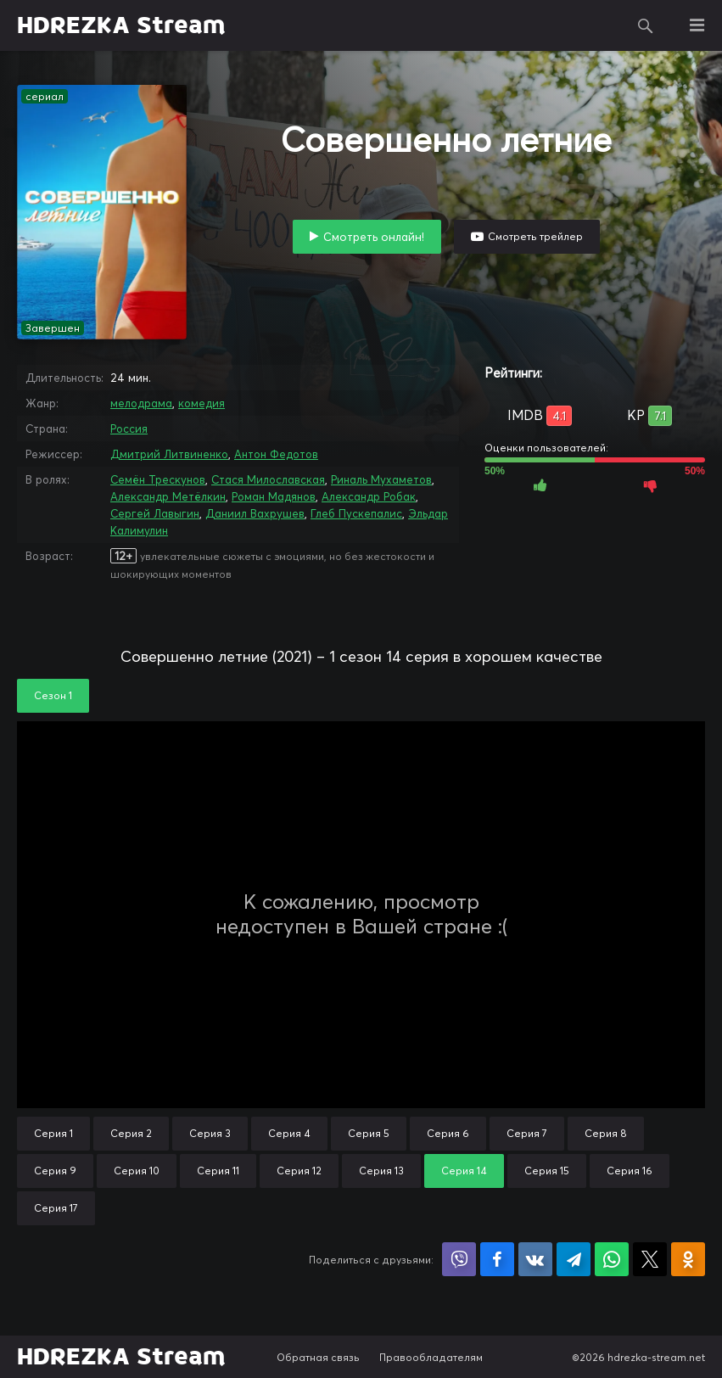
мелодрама (141, 403)
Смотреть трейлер (535, 236)
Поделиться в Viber (459, 1259)
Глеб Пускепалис (356, 513)
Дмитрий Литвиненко (169, 454)
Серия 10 (137, 1170)
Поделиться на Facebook (497, 1259)
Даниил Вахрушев (255, 513)
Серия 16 (629, 1170)
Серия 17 (56, 1208)
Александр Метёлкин (168, 496)
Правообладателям (431, 1357)
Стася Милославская (268, 479)
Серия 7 (527, 1133)
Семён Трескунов (157, 479)
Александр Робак (369, 496)
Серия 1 (53, 1133)
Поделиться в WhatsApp (612, 1259)
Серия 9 (55, 1170)
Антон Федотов (276, 454)
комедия (201, 403)
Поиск (645, 25)
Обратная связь (318, 1357)
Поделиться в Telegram (573, 1259)
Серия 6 (448, 1133)
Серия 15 (546, 1170)
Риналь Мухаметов (381, 479)
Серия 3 (210, 1133)
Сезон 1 (53, 695)
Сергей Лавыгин (154, 513)
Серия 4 (289, 1133)
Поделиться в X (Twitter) (650, 1259)
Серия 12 (299, 1170)
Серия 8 (606, 1133)
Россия (129, 428)
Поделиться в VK (535, 1259)
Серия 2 (131, 1133)
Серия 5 (368, 1133)
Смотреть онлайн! (373, 237)
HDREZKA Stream (121, 25)
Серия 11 (218, 1170)
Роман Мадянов (274, 496)
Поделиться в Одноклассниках (688, 1259)
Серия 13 (381, 1170)
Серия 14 (464, 1170)
